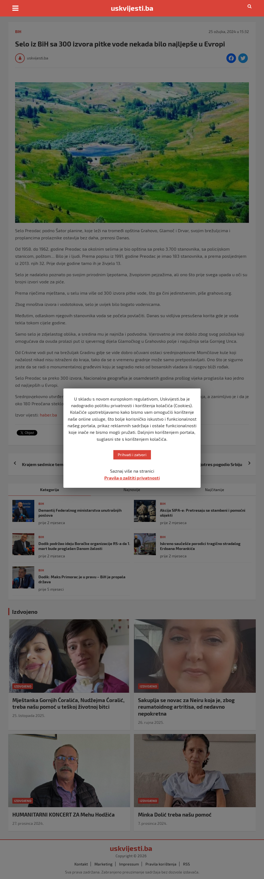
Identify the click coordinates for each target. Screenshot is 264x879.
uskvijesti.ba (132, 8)
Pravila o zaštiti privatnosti (132, 477)
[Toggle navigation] (15, 8)
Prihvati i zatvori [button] (132, 454)
